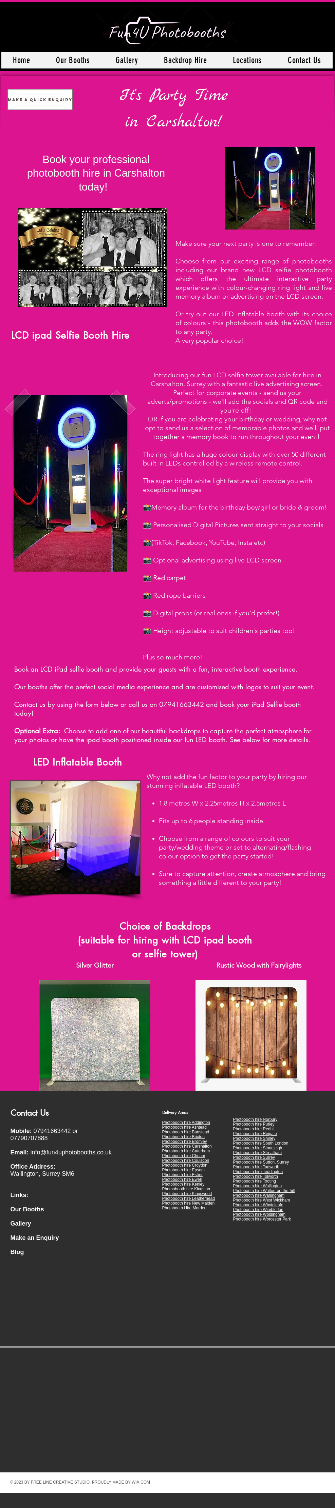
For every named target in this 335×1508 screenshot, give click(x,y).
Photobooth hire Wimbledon (258, 1209)
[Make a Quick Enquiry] (40, 99)
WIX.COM (141, 1482)
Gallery (21, 1223)
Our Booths (27, 1209)
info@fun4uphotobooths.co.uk (71, 1152)
